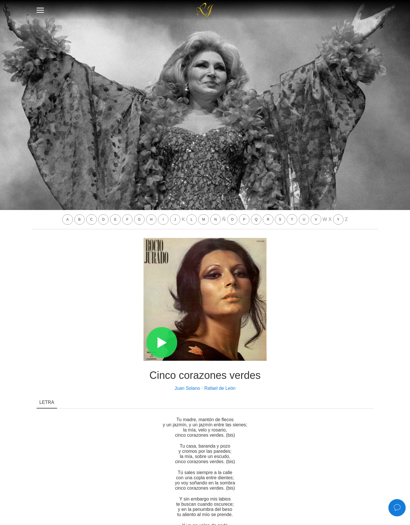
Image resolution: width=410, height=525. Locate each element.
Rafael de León (220, 388)
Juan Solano (187, 388)
